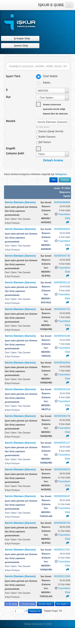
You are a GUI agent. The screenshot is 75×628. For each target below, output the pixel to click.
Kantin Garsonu (47, 136)
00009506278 (62, 415)
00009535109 (62, 389)
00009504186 (62, 335)
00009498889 (62, 202)
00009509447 (62, 496)
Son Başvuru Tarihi (65, 192)
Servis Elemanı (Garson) (20, 202)
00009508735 (62, 522)
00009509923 (62, 469)
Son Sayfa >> (62, 604)
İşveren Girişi (20, 45)
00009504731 (62, 309)
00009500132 (62, 282)
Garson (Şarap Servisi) (51, 131)
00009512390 (62, 576)
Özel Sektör (48, 76)
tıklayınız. (61, 174)
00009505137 (62, 442)
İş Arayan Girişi (20, 38)
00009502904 (62, 362)
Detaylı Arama (53, 160)
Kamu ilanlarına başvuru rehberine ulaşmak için (35, 174)
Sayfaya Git (34, 611)
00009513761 (62, 549)
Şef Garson (45, 142)
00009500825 (62, 228)
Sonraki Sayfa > (45, 604)
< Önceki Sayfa (27, 604)
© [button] (45, 623)
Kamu (44, 83)
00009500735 (62, 255)
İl (63, 188)
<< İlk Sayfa (11, 604)
